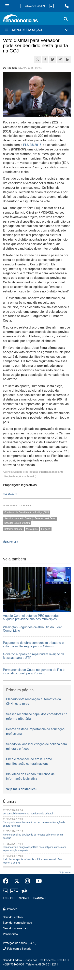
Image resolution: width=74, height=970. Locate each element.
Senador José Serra (45, 518)
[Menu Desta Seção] (37, 30)
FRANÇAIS (39, 898)
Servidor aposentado (16, 928)
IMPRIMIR (10, 542)
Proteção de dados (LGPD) (20, 943)
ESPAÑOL (24, 898)
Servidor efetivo (13, 917)
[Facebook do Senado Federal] (7, 881)
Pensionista (10, 934)
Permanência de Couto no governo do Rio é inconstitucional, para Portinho (34, 671)
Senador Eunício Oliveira (17, 523)
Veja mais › (65, 872)
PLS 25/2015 (32, 145)
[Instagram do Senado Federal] (27, 881)
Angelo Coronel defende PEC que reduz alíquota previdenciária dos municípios (31, 617)
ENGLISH (9, 898)
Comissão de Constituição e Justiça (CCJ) (26, 512)
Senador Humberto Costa (17, 518)
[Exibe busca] (65, 19)
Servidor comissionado (17, 922)
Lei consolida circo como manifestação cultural (28, 813)
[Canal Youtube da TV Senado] (37, 881)
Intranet (10, 909)
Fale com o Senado (17, 948)
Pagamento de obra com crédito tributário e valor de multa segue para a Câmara (33, 644)
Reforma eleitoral (13, 529)
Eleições (45, 529)
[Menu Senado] (7, 6)
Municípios (32, 529)
